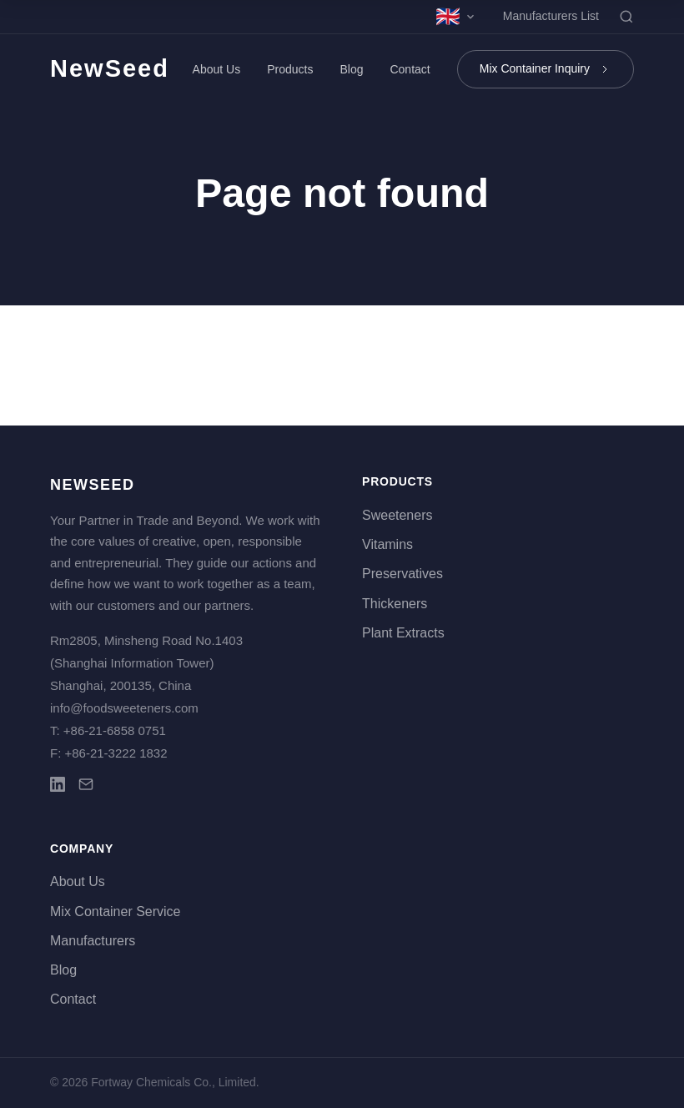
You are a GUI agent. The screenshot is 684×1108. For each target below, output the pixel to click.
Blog (351, 69)
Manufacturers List (551, 16)
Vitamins (387, 544)
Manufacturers (92, 941)
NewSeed (109, 68)
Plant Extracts (403, 633)
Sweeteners (397, 515)
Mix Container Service (115, 911)
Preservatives (402, 574)
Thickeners (394, 604)
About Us (217, 69)
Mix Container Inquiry (545, 69)
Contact (410, 69)
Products (290, 69)
